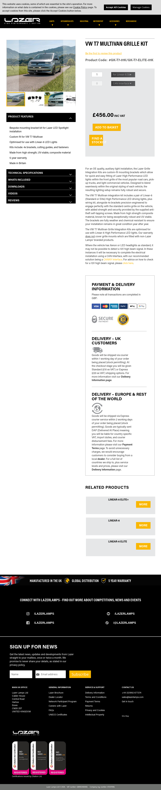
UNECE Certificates (58, 714)
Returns (89, 705)
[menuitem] (53, 21)
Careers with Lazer (58, 705)
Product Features (20, 116)
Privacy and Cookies (95, 710)
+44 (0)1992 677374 (131, 692)
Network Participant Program (63, 701)
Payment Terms (92, 701)
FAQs (51, 710)
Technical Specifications (25, 172)
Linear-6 (114, 520)
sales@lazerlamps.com (133, 697)
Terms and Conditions (95, 697)
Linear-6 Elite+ (118, 499)
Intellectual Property (94, 714)
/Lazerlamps (44, 613)
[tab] (81, 22)
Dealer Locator (56, 697)
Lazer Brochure (56, 692)
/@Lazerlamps (124, 622)
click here (128, 263)
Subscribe (80, 674)
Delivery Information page (111, 378)
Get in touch (128, 701)
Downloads (16, 186)
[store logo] (22, 20)
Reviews (13, 200)
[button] (12, 66)
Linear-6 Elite (117, 541)
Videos (12, 193)
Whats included (19, 179)
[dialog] (80, 7)
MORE (143, 504)
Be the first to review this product (103, 53)
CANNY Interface (112, 259)
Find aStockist (97, 140)
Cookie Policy (80, 7)
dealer (101, 458)
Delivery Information (103, 469)
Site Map (125, 716)
